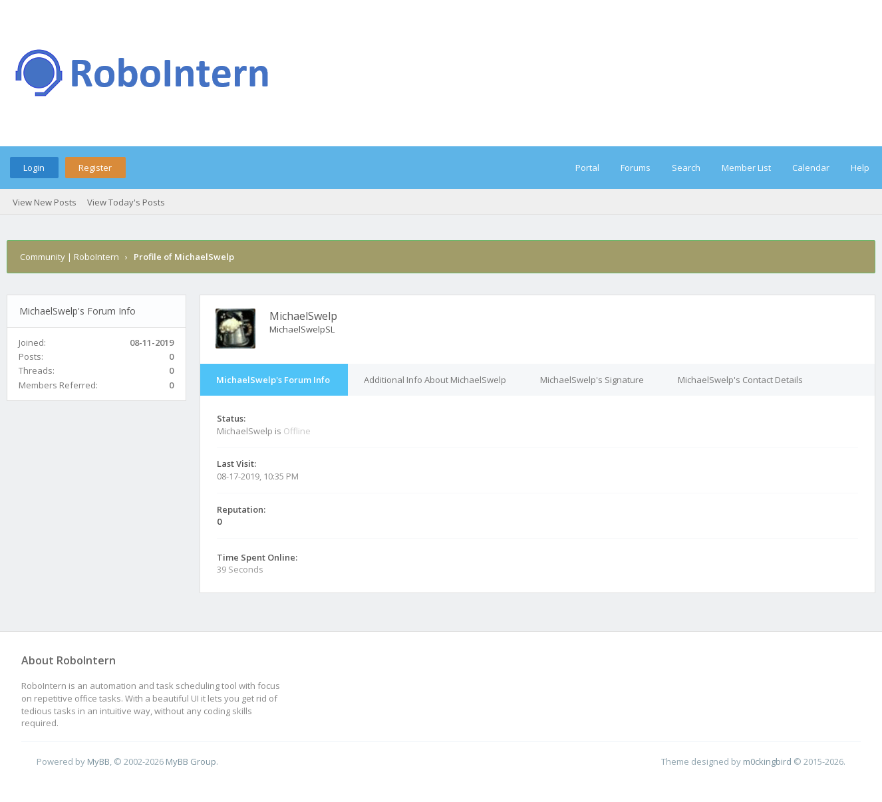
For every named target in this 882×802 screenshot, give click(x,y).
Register (95, 168)
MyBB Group (191, 761)
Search (686, 168)
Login (34, 168)
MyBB (98, 761)
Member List (746, 168)
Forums (636, 168)
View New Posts (44, 202)
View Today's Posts (126, 202)
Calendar (810, 168)
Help (860, 168)
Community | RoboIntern (69, 257)
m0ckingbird (767, 761)
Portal (587, 168)
